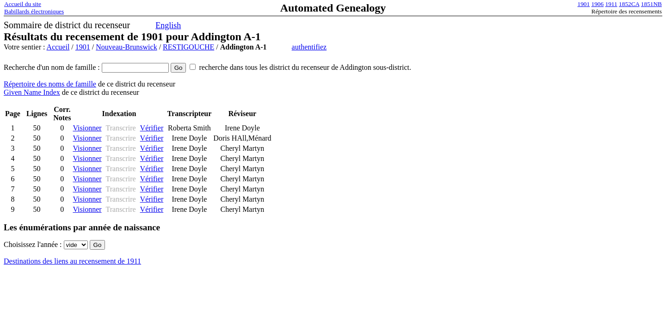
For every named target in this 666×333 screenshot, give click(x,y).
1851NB (651, 3)
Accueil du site (22, 3)
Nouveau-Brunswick (126, 47)
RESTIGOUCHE (188, 47)
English (168, 25)
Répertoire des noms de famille (50, 84)
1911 (611, 3)
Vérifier (152, 128)
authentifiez (309, 47)
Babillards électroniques (34, 11)
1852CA (629, 3)
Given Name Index (32, 92)
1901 (584, 3)
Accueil (58, 47)
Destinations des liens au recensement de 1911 (72, 261)
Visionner (87, 128)
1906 (598, 3)
